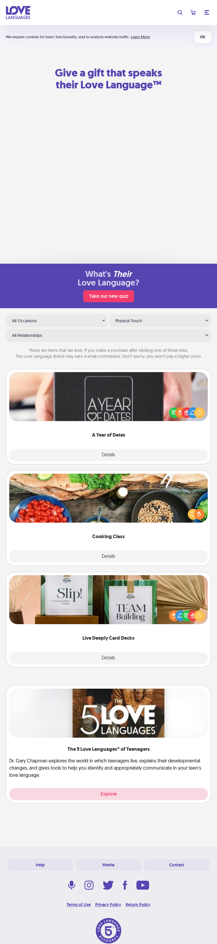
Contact (176, 865)
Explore (109, 794)
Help (40, 865)
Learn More (140, 36)
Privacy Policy (108, 904)
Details (108, 455)
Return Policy (138, 904)
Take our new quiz (108, 296)
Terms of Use (79, 904)
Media (108, 865)
